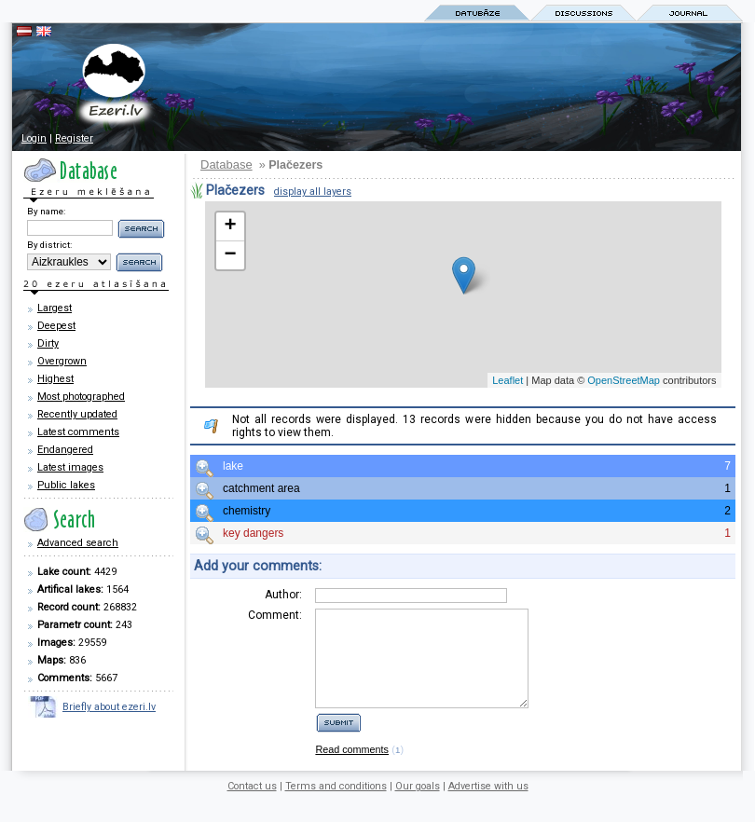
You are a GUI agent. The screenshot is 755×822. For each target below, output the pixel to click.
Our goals (417, 806)
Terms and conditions (336, 806)
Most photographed (81, 396)
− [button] (230, 255)
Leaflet (507, 380)
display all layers (312, 191)
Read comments (352, 768)
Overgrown (62, 361)
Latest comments (78, 432)
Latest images (70, 467)
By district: (49, 245)
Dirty (48, 343)
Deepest (56, 326)
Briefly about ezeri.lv (109, 707)
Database (226, 164)
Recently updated (77, 414)
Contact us (252, 806)
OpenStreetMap (623, 380)
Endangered (65, 450)
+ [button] (230, 226)
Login (34, 138)
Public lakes (66, 485)
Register (74, 138)
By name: (46, 211)
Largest (54, 308)
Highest (55, 379)
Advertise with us (488, 806)
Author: (283, 594)
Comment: (275, 615)
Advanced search (77, 543)
